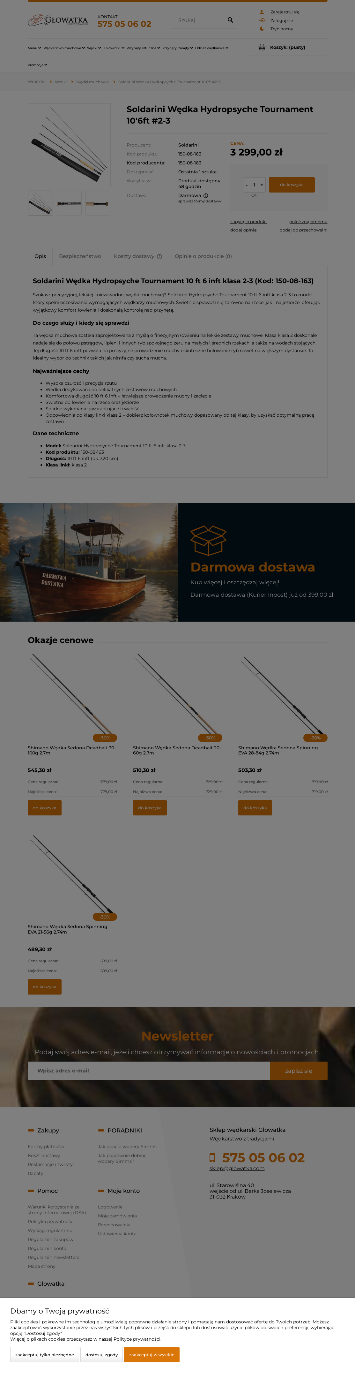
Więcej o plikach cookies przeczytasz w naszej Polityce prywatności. (85, 1339)
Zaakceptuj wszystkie (151, 1354)
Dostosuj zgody (101, 1354)
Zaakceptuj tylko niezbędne (44, 1354)
